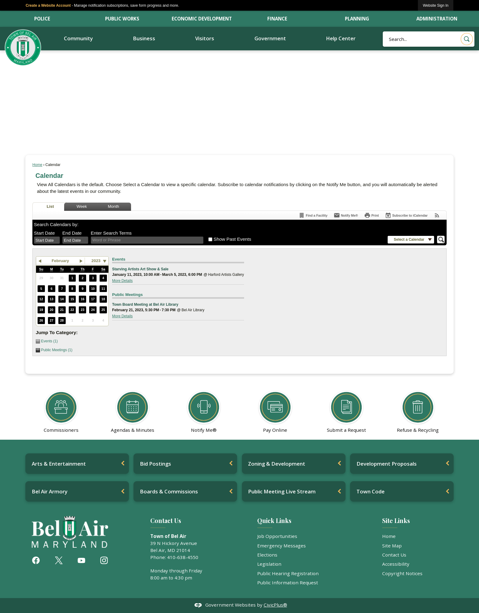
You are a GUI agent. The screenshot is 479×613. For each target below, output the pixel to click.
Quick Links (274, 521)
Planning (357, 19)
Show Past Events (232, 239)
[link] (435, 5)
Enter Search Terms (111, 233)
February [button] (60, 260)
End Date (72, 233)
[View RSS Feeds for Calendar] (437, 215)
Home (37, 165)
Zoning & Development (276, 463)
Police (42, 19)
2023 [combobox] (96, 260)
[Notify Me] (346, 215)
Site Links (396, 521)
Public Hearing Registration (288, 573)
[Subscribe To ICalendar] (406, 215)
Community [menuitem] (78, 38)
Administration (436, 19)
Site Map (392, 546)
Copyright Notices (402, 573)
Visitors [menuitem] (204, 38)
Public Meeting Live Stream (282, 491)
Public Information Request (287, 582)
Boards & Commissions (169, 491)
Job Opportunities (277, 536)
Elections (267, 555)
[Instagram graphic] (104, 560)
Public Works (122, 19)
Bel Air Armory (50, 491)
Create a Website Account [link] (48, 5)
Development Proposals (387, 463)
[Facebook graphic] (36, 560)
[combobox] (47, 240)
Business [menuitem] (144, 38)
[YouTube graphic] (81, 560)
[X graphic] (59, 560)
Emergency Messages (281, 546)
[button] (467, 39)
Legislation (269, 564)
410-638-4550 (182, 557)
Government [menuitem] (270, 38)
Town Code (371, 491)
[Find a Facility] (312, 215)
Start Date (44, 233)
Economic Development (202, 19)
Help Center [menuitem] (341, 38)
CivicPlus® (275, 605)
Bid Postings (155, 463)
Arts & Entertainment (59, 463)
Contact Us (394, 555)
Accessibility (395, 564)
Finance (277, 19)
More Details (122, 281)
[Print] (371, 215)
